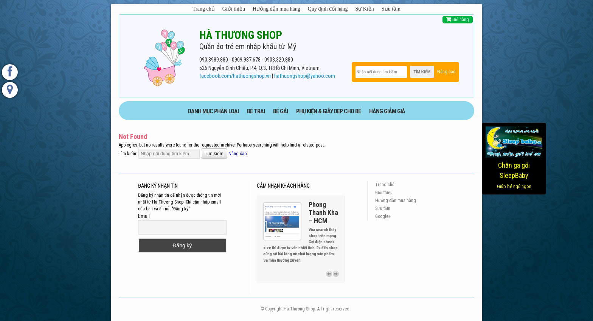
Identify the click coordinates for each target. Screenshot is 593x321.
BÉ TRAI (256, 111)
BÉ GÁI (280, 111)
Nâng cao (446, 71)
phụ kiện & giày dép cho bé (328, 111)
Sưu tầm (391, 9)
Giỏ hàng (457, 19)
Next (336, 274)
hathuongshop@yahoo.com (304, 76)
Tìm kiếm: (128, 153)
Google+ (383, 216)
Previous (329, 274)
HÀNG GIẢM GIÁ (387, 111)
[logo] (164, 56)
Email (144, 216)
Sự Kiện (364, 9)
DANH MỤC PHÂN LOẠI (213, 111)
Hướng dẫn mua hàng (276, 9)
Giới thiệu (233, 9)
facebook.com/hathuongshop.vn (235, 76)
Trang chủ (203, 9)
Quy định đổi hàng (328, 9)
